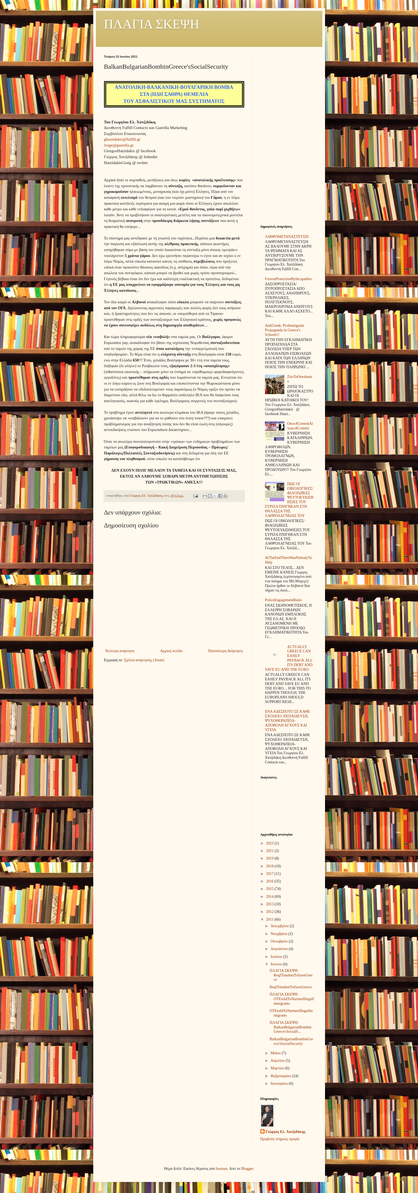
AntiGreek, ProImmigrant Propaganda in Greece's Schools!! (284, 330)
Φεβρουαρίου (281, 1076)
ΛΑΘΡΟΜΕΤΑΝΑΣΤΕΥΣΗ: (287, 237)
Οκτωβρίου (280, 941)
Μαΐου (276, 1053)
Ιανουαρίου (280, 1083)
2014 (270, 897)
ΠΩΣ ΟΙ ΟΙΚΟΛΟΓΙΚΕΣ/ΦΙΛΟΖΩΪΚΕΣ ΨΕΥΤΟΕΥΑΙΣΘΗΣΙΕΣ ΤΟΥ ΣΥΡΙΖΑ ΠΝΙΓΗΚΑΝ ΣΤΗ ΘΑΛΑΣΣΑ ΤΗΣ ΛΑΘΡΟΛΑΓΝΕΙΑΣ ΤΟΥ (289, 500)
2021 (270, 851)
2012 (270, 912)
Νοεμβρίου (279, 934)
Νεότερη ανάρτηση (119, 651)
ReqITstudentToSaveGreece (291, 987)
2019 (270, 858)
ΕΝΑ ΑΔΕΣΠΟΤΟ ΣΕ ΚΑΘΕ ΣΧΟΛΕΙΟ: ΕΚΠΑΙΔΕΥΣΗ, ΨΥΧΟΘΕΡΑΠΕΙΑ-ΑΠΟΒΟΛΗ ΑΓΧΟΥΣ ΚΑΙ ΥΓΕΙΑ (287, 720)
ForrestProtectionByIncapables (288, 279)
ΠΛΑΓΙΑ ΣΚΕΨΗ (151, 24)
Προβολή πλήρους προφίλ (280, 1139)
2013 (270, 904)
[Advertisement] (287, 136)
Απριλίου (278, 1061)
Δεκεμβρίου (280, 926)
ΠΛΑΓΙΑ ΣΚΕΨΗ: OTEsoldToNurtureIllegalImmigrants (292, 999)
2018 (270, 866)
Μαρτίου (278, 1068)
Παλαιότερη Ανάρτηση (225, 651)
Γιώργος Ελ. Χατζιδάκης (286, 1132)
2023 (270, 843)
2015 (270, 889)
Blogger (247, 1169)
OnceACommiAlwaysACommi (300, 426)
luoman (221, 1169)
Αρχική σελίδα (171, 651)
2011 (270, 919)
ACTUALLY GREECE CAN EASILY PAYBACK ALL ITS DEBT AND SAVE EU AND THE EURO (288, 658)
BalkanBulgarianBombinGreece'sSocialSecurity (291, 1041)
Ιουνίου (277, 964)
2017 (270, 874)
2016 (270, 881)
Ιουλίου (277, 957)
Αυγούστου (280, 949)
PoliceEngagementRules (283, 600)
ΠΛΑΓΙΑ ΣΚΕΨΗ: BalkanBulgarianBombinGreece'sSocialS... (290, 1027)
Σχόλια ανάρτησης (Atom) (144, 660)
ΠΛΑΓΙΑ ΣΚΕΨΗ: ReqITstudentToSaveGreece (291, 975)
